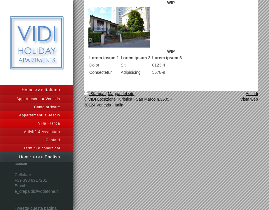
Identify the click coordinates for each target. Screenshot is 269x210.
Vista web (249, 99)
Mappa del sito (121, 93)
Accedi (252, 93)
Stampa (95, 93)
